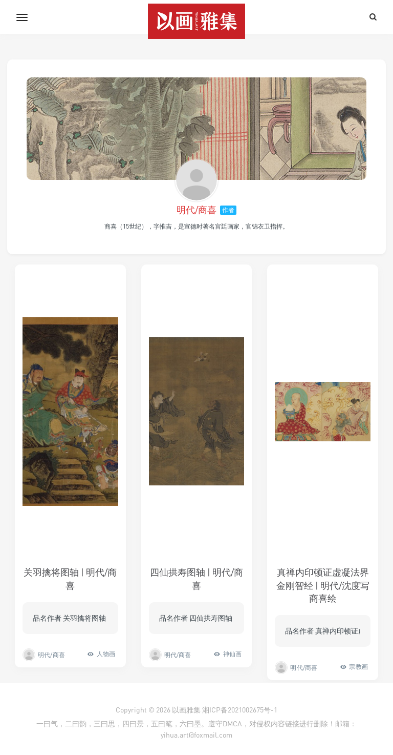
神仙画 (232, 654)
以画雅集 (186, 709)
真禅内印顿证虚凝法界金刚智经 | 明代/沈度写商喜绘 (322, 584)
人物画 (106, 654)
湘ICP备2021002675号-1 (239, 709)
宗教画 (358, 666)
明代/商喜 (196, 209)
